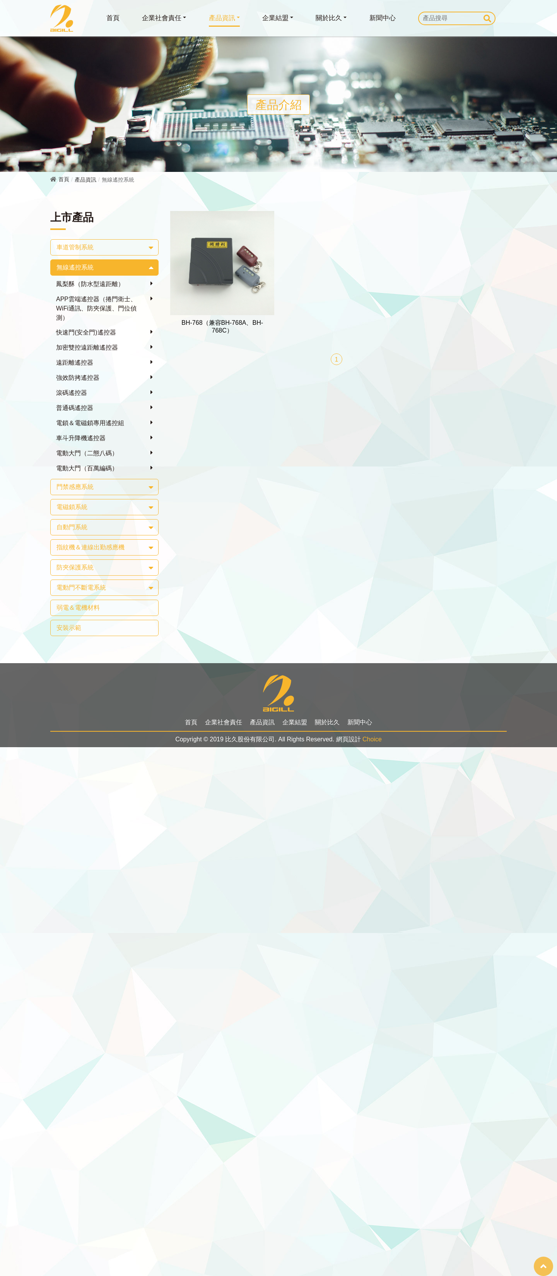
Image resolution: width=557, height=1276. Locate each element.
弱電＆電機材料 (78, 607)
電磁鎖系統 (71, 507)
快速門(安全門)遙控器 (86, 332)
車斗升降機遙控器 (81, 438)
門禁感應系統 (75, 487)
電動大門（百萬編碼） (87, 468)
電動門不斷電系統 (81, 587)
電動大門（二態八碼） (87, 453)
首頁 (63, 180)
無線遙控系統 (75, 267)
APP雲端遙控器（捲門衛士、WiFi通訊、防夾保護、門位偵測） (96, 308)
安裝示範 (68, 627)
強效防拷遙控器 (77, 377)
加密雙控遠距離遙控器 (87, 347)
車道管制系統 (75, 247)
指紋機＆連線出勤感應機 (90, 547)
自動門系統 (71, 527)
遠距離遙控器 (74, 362)
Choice (372, 739)
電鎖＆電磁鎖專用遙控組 (90, 423)
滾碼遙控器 (71, 392)
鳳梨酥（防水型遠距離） (90, 283)
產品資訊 (85, 180)
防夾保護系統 (75, 567)
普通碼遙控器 (74, 408)
